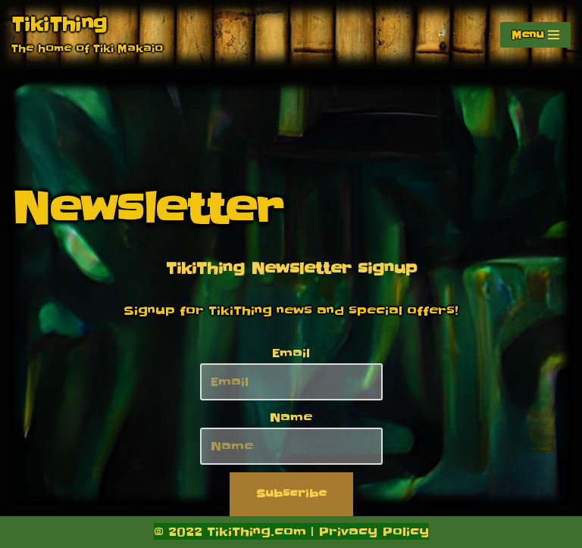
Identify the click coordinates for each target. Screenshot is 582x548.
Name (291, 417)
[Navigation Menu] (535, 35)
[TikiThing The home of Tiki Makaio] (87, 35)
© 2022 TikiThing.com (230, 531)
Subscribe (291, 493)
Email (291, 352)
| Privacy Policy (367, 531)
